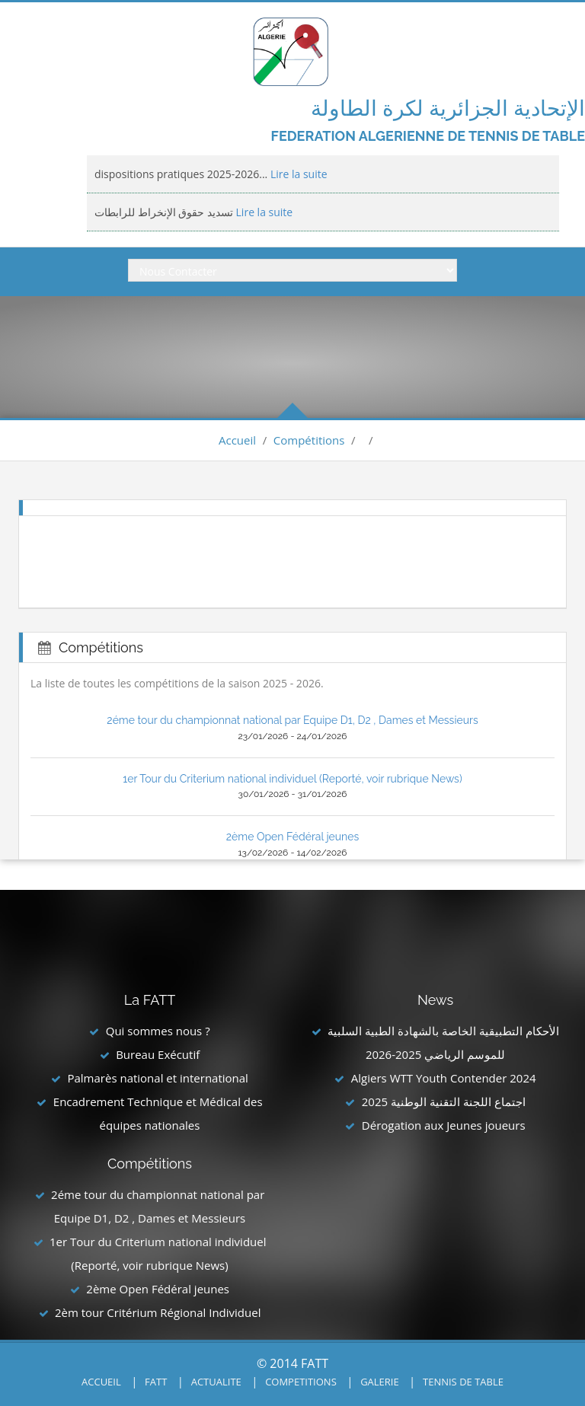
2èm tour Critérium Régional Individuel (158, 1312)
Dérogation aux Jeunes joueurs (444, 1125)
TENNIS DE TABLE (463, 1381)
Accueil (237, 440)
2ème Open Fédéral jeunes (292, 837)
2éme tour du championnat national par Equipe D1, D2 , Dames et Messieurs (292, 720)
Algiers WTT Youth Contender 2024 (443, 1078)
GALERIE (379, 1381)
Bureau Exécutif (158, 1054)
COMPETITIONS (301, 1381)
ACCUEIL (101, 1381)
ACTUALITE (216, 1381)
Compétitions (309, 440)
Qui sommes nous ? (158, 1030)
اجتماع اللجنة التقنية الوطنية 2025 (444, 1101)
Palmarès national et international (157, 1078)
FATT (156, 1381)
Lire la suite (297, 174)
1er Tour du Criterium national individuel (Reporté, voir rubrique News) (292, 779)
